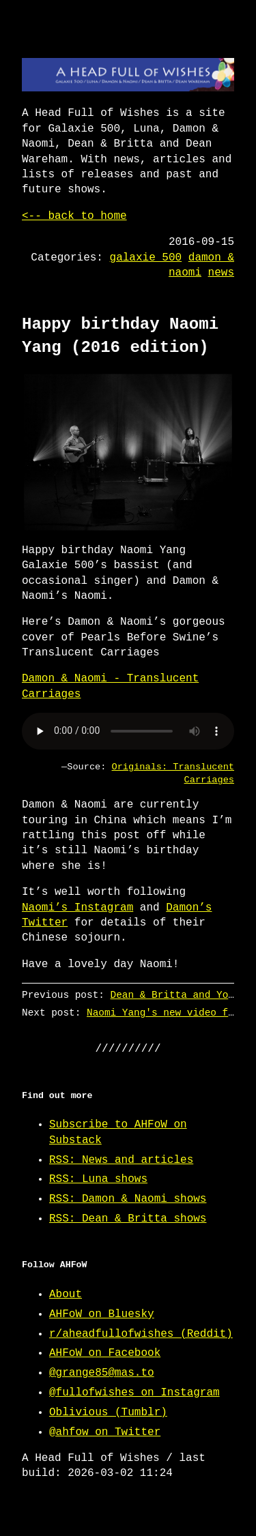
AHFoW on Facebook (104, 1353)
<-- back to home (74, 216)
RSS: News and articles (121, 1160)
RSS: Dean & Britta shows (127, 1218)
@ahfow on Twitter (104, 1432)
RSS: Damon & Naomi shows (127, 1199)
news (221, 272)
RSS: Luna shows (98, 1179)
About (65, 1294)
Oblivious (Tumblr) (108, 1412)
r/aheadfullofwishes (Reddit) (141, 1334)
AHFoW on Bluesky (101, 1314)
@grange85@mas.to (101, 1372)
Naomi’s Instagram (77, 907)
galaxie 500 (146, 257)
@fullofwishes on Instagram (134, 1392)
